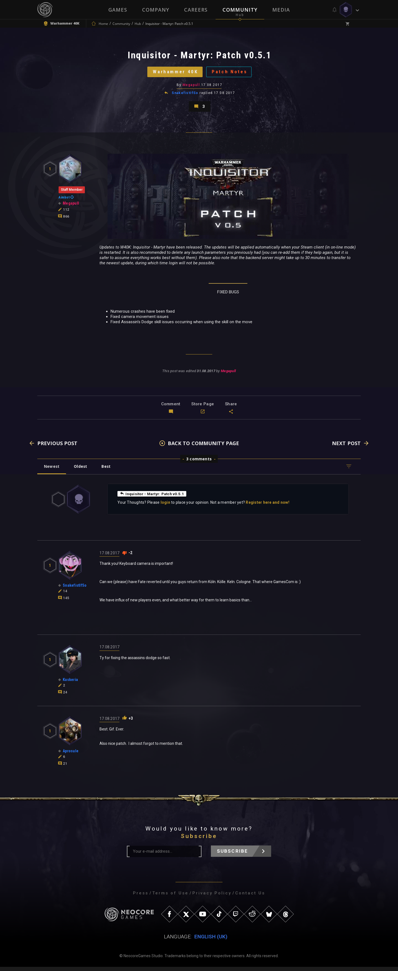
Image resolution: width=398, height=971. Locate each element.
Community (239, 9)
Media (281, 9)
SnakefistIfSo (185, 95)
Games (117, 9)
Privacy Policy (211, 897)
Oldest (81, 470)
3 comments (199, 463)
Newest (52, 470)
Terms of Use (170, 897)
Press (140, 897)
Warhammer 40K (174, 73)
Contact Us (250, 897)
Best (108, 470)
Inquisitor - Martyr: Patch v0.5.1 (153, 497)
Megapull (191, 87)
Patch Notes (231, 73)
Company (155, 9)
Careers (196, 9)
